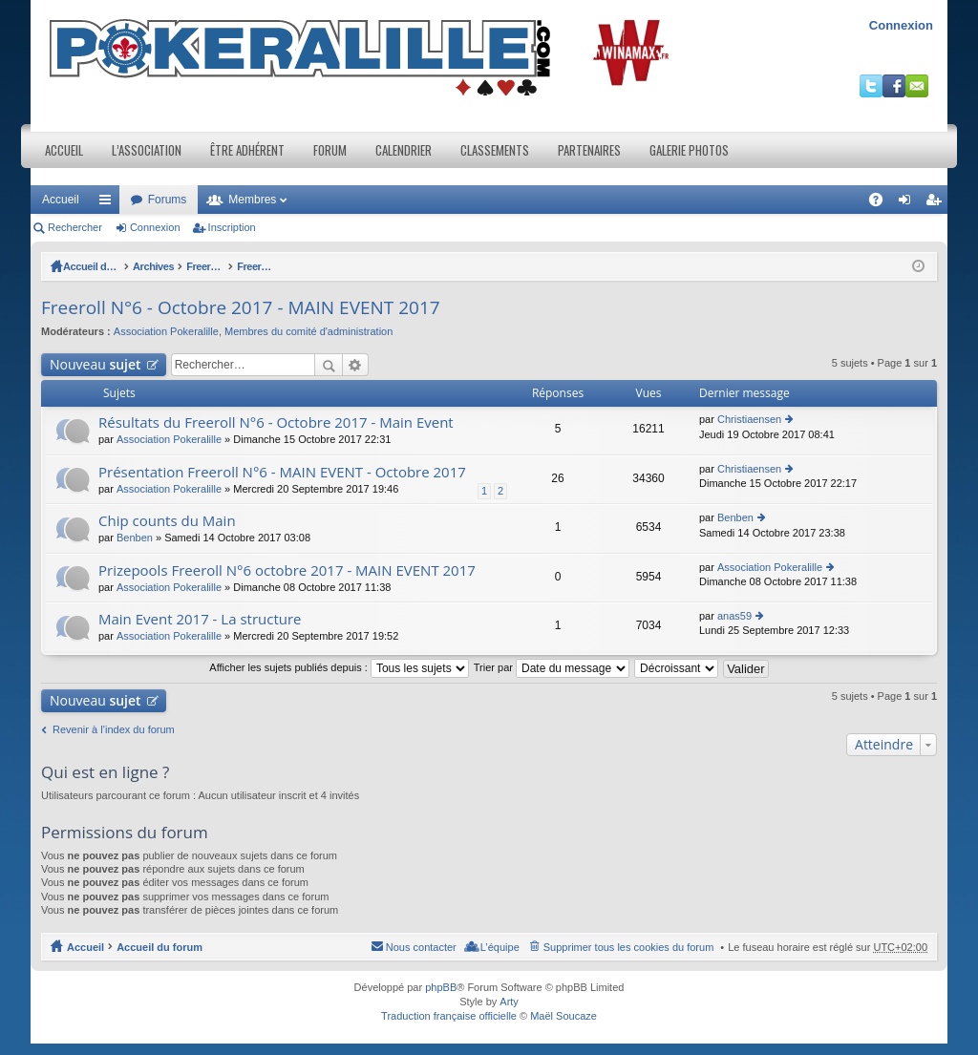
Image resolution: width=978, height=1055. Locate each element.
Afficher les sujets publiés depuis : (339, 667)
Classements (494, 149)
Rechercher (75, 227)
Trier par (551, 667)
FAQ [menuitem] (882, 203)
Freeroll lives (250, 266)
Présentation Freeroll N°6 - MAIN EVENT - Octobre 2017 (282, 472)
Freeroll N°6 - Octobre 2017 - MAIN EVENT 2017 (412, 266)
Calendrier (403, 149)
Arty (509, 1001)
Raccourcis (108, 203)
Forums (167, 199)
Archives (183, 266)
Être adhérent (247, 149)
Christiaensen (749, 419)
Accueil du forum (106, 266)
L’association (146, 149)
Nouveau (95, 364)
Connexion (901, 25)
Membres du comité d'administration (308, 331)
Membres (252, 199)
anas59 (734, 616)
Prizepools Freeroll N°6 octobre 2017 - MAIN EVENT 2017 (287, 570)
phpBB (441, 987)
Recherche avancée (356, 364)
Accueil (64, 149)
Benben (135, 537)
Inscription (232, 227)
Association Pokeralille (166, 331)
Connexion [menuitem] (909, 203)
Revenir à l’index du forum (114, 729)
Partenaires (589, 149)
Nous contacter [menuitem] (421, 947)
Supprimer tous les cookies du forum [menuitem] (628, 947)
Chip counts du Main (167, 521)
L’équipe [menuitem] (500, 947)
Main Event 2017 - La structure (200, 619)
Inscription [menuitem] (937, 203)
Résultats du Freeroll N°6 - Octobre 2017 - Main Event (276, 422)
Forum (330, 149)
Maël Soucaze (563, 1016)
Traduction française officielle (449, 1016)
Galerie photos (689, 149)
